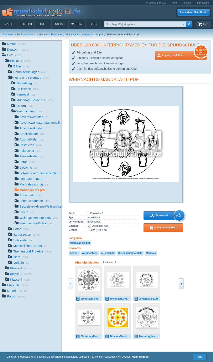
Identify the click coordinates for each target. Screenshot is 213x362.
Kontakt (186, 2)
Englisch (59, 24)
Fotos (94, 24)
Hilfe (174, 2)
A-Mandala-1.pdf (146, 299)
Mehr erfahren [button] (140, 356)
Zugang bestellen (184, 55)
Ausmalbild (108, 253)
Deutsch (26, 24)
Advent (74, 253)
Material (77, 24)
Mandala (151, 253)
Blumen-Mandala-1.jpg (118, 336)
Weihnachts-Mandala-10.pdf (104, 79)
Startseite (8, 34)
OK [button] (200, 356)
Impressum (203, 2)
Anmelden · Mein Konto (193, 12)
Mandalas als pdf (93, 34)
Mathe (8, 24)
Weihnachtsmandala (130, 253)
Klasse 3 (18, 274)
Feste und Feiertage (50, 34)
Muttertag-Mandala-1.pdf (89, 336)
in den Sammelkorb (165, 227)
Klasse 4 (17, 279)
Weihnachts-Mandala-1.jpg (89, 299)
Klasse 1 (31, 34)
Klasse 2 (18, 268)
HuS (42, 24)
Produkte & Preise (156, 2)
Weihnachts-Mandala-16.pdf (118, 299)
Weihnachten (73, 34)
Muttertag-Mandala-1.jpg (147, 336)
